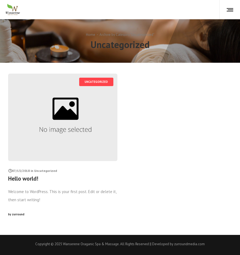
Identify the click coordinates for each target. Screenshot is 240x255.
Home (90, 34)
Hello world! (23, 178)
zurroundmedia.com (189, 243)
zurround (16, 214)
